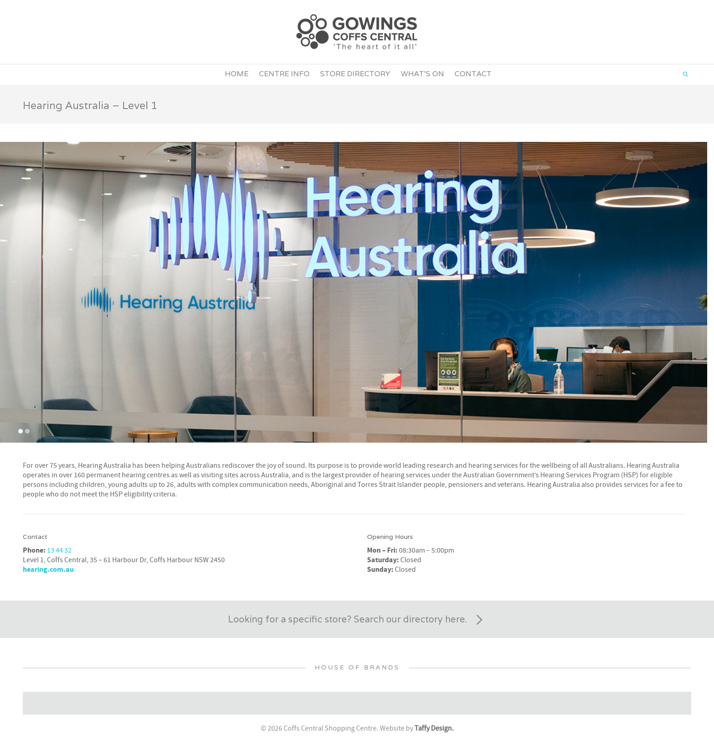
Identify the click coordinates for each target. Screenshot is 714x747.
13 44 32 (59, 550)
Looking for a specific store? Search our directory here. (357, 620)
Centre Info (284, 73)
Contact (473, 73)
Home (236, 73)
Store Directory (355, 73)
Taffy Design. (434, 728)
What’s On (422, 73)
